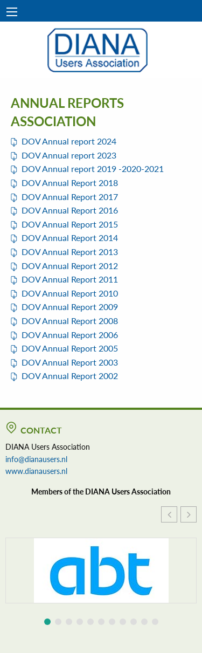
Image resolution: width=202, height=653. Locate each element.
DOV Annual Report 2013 (70, 251)
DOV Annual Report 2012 (70, 265)
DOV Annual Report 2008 (70, 320)
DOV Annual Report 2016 (70, 210)
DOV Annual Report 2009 (70, 306)
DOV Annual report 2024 (69, 141)
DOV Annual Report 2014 (70, 237)
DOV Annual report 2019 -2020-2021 (93, 168)
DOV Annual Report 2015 (70, 224)
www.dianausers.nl (36, 470)
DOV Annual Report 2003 (70, 362)
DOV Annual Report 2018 (70, 182)
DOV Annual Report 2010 (70, 293)
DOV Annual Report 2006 (70, 334)
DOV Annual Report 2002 (70, 375)
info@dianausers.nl (36, 458)
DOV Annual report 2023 (69, 155)
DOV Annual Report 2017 (70, 196)
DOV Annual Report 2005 (70, 348)
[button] (188, 514)
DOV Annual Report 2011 (70, 279)
